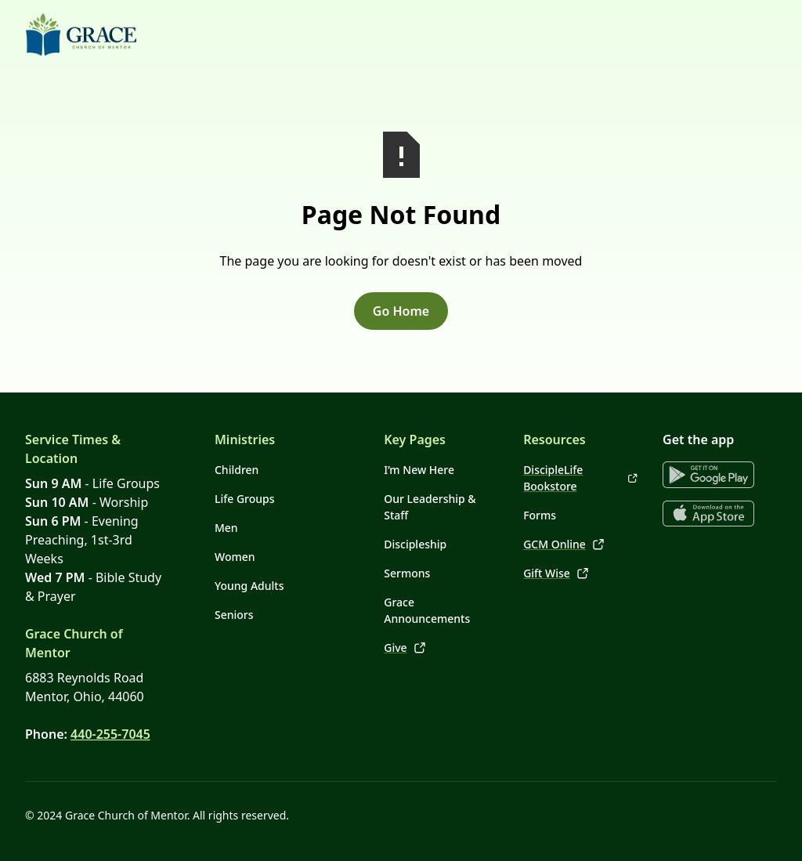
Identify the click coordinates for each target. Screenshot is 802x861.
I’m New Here (419, 469)
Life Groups (245, 498)
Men (226, 527)
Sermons (407, 573)
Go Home (401, 311)
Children (236, 469)
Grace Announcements (427, 610)
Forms (539, 515)
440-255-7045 (110, 734)
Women (235, 556)
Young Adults (249, 585)
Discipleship (415, 544)
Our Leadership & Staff (429, 507)
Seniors (234, 614)
